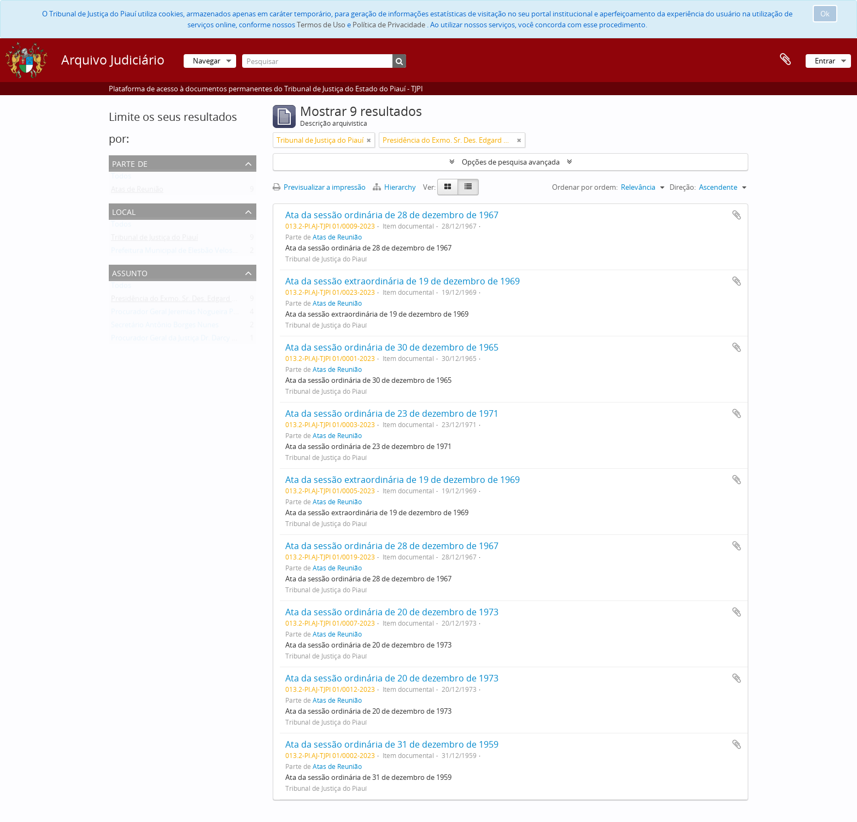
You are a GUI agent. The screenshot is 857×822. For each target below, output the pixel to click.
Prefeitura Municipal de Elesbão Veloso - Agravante (193, 253)
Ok (825, 14)
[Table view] (468, 187)
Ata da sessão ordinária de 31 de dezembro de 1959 (391, 744)
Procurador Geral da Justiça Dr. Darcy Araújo (182, 340)
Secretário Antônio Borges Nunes (165, 327)
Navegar (206, 61)
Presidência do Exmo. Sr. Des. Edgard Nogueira (186, 301)
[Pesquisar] (324, 61)
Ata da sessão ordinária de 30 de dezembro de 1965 (391, 347)
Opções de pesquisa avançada (510, 162)
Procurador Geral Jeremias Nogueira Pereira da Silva (194, 314)
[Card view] (447, 187)
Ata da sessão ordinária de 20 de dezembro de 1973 (391, 612)
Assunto (130, 272)
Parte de (130, 162)
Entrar (825, 61)
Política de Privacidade (389, 25)
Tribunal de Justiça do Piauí (154, 239)
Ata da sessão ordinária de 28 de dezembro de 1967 (391, 215)
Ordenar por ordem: (585, 187)
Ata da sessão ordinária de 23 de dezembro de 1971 (391, 413)
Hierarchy (395, 187)
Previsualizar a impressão (319, 187)
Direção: (683, 187)
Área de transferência (785, 59)
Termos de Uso (321, 25)
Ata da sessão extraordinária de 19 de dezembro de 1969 (402, 281)
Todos (121, 178)
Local (124, 210)
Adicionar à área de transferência (736, 214)
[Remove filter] (369, 140)
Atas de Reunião (137, 191)
